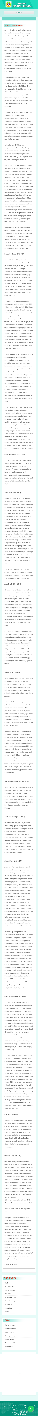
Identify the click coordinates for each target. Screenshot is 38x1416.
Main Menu (19, 13)
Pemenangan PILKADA (10, 1343)
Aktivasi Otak (8, 1304)
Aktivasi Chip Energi (10, 1301)
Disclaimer (23, 1414)
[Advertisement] (19, 1373)
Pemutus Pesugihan (10, 1339)
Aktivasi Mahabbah (9, 1286)
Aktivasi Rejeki (8, 1294)
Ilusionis (7, 1312)
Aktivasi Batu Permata (10, 1297)
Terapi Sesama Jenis (10, 1332)
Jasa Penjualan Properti (11, 1336)
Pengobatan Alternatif (10, 1329)
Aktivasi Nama (8, 1308)
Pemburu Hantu (9, 1346)
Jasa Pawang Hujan (9, 1325)
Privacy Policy (15, 1414)
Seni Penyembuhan (10, 1290)
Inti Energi (7, 1283)
